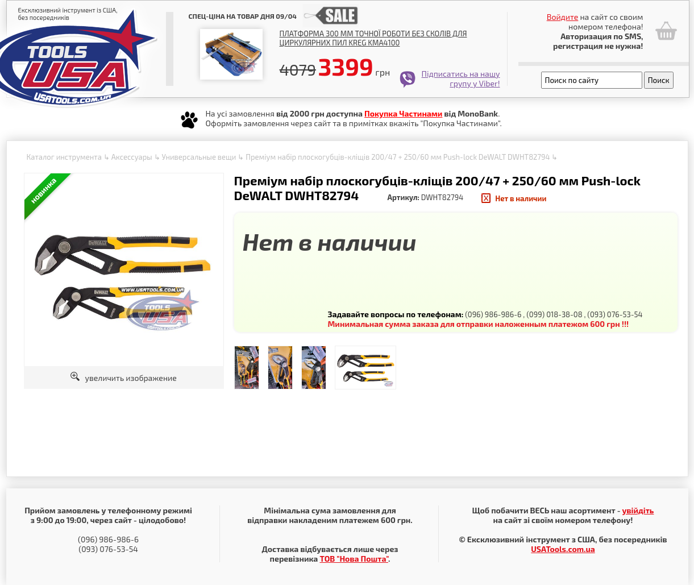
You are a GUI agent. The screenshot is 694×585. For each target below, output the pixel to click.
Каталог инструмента (64, 156)
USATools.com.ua (563, 549)
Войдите (563, 17)
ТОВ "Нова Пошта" (353, 558)
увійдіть (638, 510)
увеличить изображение (123, 378)
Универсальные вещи (198, 156)
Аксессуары (131, 156)
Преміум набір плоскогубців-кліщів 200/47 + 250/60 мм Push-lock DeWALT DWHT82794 (398, 156)
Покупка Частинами (403, 113)
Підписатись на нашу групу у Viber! (461, 78)
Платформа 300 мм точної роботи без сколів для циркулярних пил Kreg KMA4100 (373, 38)
